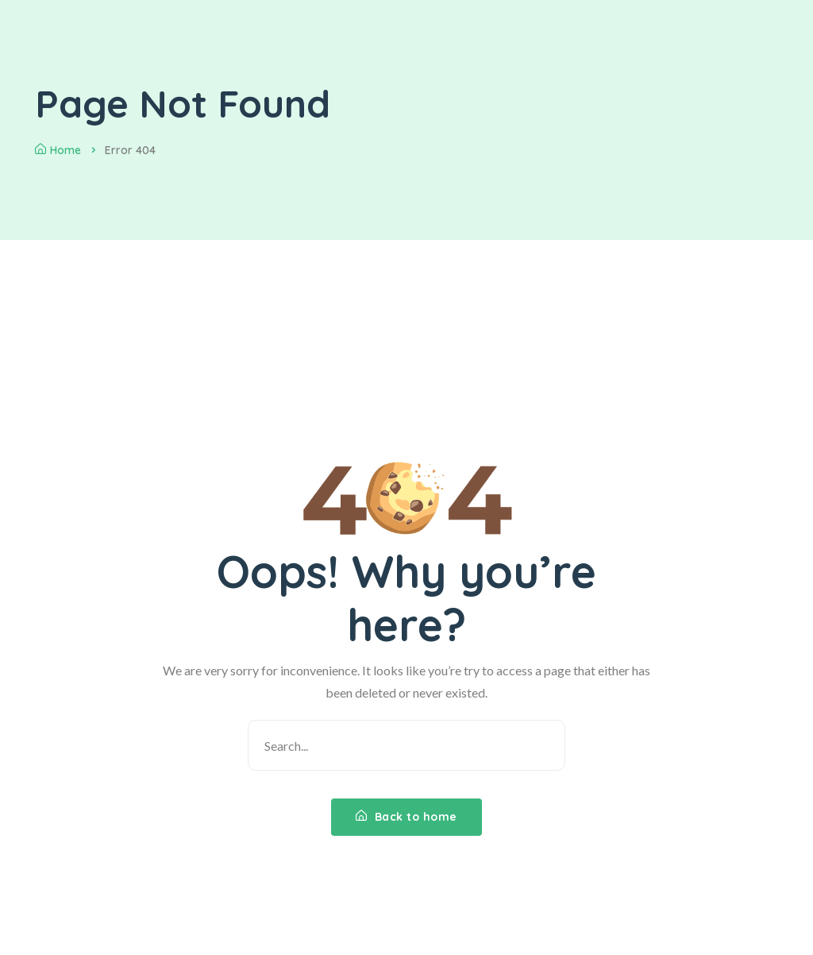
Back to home (406, 817)
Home (58, 150)
